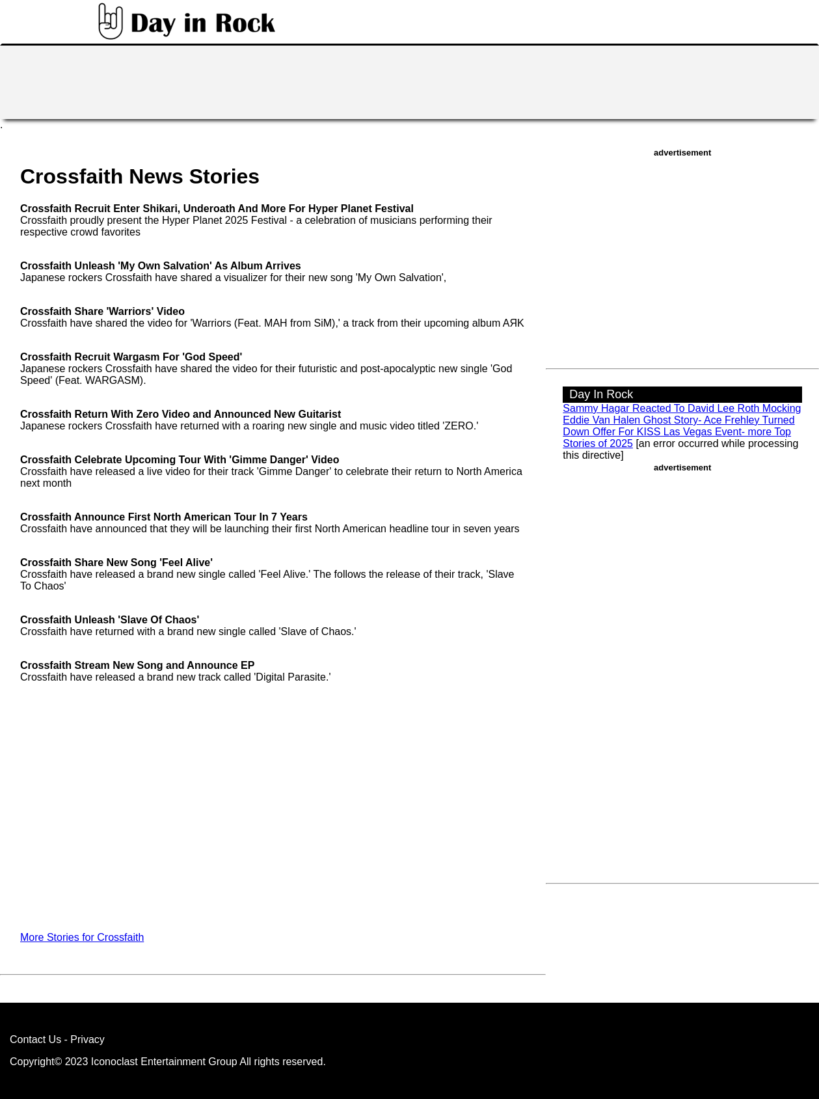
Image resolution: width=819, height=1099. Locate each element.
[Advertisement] (410, 80)
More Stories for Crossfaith (82, 937)
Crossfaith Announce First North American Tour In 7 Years (164, 516)
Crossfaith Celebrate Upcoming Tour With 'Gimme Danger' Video (180, 459)
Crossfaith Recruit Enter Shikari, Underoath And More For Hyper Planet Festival (217, 208)
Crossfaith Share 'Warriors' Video (102, 311)
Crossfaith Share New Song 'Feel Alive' (116, 562)
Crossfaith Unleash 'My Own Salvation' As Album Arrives (160, 265)
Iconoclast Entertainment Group (164, 1061)
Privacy (87, 1039)
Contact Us (35, 1039)
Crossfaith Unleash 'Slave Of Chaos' (109, 619)
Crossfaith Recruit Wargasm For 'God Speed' (131, 356)
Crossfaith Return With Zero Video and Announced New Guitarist (180, 414)
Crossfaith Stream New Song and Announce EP (137, 665)
